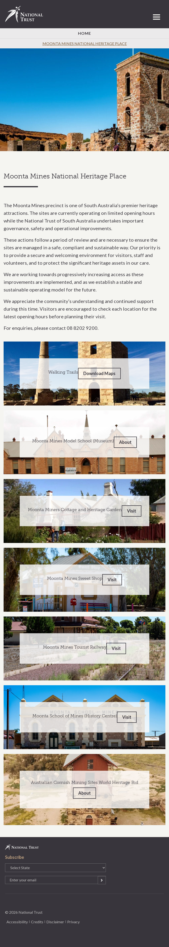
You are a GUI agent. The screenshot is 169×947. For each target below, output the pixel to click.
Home (84, 33)
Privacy (73, 921)
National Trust (26, 14)
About (125, 442)
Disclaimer (55, 921)
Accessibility (17, 921)
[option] (84, 99)
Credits (37, 921)
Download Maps (99, 373)
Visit (131, 510)
